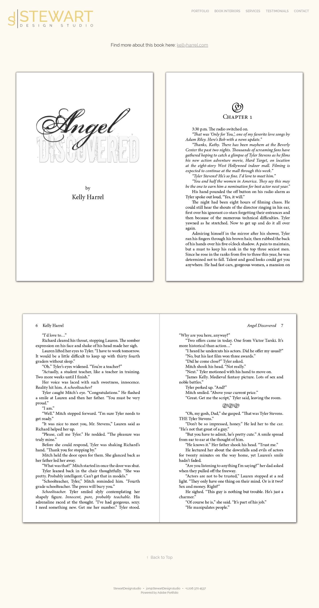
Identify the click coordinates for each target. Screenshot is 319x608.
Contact (301, 11)
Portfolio (200, 11)
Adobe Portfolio (168, 592)
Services (253, 11)
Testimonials (277, 11)
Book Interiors (227, 11)
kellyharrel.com (192, 44)
